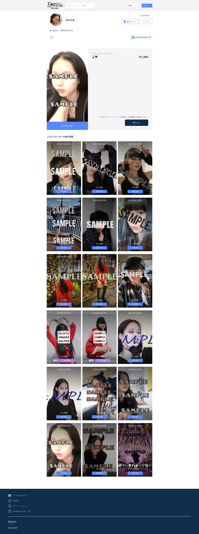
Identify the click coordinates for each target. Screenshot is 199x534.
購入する (136, 123)
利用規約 (102, 117)
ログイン (147, 6)
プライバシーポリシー (113, 117)
